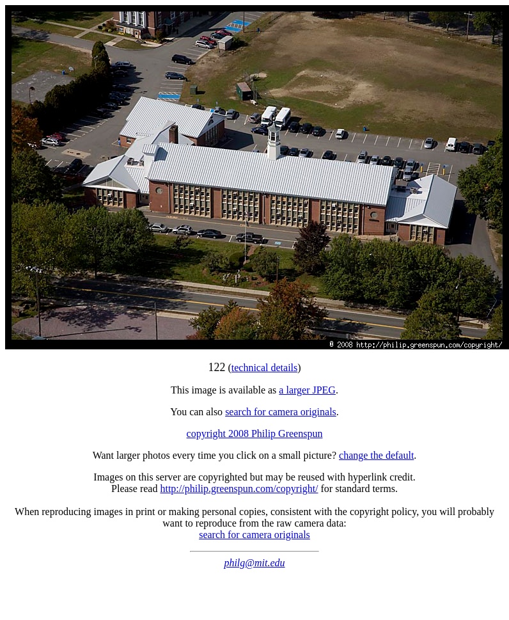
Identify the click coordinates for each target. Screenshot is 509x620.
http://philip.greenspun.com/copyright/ (239, 488)
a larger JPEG (307, 390)
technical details (264, 367)
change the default (376, 455)
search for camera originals (280, 411)
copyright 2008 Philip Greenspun (255, 433)
